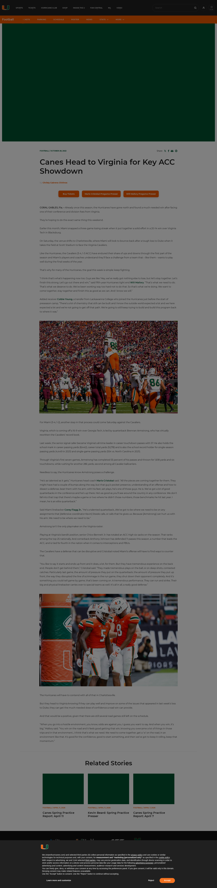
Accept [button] (167, 880)
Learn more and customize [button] (58, 880)
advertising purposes (144, 863)
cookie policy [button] (164, 857)
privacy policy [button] (137, 855)
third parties (90, 860)
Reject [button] (151, 880)
